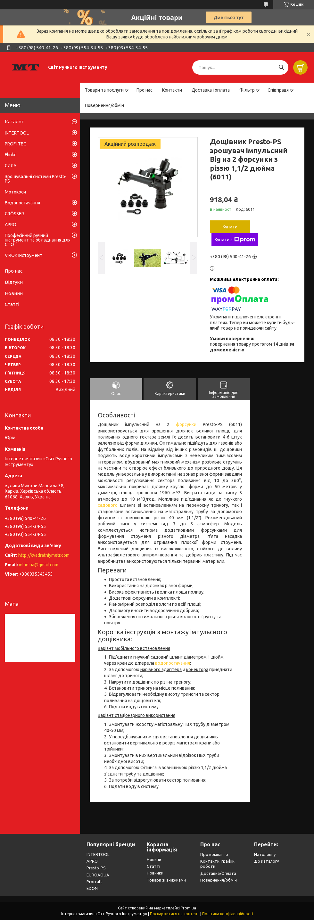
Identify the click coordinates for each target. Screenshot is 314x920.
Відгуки (14, 282)
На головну (265, 854)
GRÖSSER (14, 213)
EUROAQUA (98, 875)
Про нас (144, 90)
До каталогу (266, 861)
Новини (14, 293)
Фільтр (247, 90)
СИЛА (10, 165)
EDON (92, 888)
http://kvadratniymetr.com (44, 555)
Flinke (11, 154)
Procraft (94, 881)
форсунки (186, 424)
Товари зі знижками (166, 880)
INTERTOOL (17, 133)
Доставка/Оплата (218, 873)
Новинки (155, 873)
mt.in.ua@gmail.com (38, 564)
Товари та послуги (104, 90)
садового (108, 505)
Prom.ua (188, 908)
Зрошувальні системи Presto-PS (36, 179)
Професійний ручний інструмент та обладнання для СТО (37, 240)
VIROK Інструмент (23, 255)
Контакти (172, 90)
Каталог (14, 121)
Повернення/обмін (104, 105)
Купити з (235, 239)
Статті (12, 304)
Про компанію (214, 854)
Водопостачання (22, 202)
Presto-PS (96, 868)
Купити (230, 226)
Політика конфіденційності (227, 914)
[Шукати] (281, 67)
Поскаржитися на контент (174, 914)
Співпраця (278, 90)
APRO (10, 224)
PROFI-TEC (15, 143)
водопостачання (172, 663)
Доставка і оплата (211, 90)
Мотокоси (15, 191)
